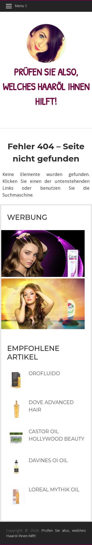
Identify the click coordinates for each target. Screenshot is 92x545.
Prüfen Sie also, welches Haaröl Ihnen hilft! (46, 86)
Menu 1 (21, 5)
